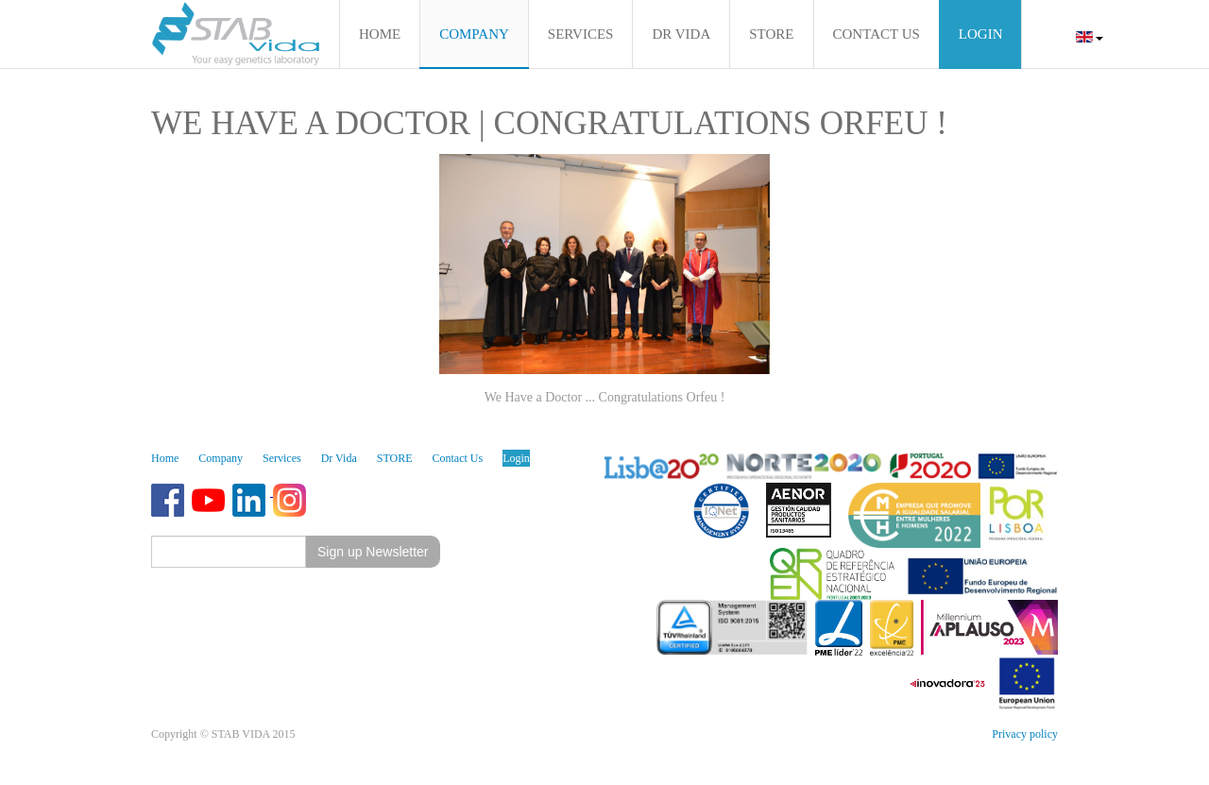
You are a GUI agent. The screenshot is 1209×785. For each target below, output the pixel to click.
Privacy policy (1025, 734)
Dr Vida (339, 458)
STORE (395, 458)
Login (516, 458)
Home (165, 458)
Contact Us (458, 458)
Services (282, 458)
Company (220, 458)
